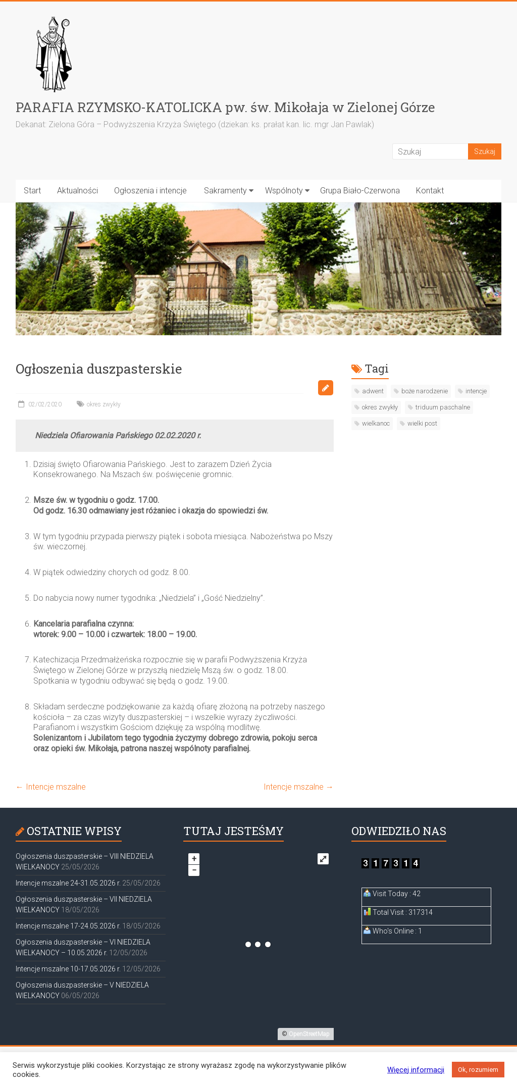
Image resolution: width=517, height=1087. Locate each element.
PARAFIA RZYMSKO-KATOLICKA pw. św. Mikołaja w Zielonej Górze (225, 107)
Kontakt (430, 190)
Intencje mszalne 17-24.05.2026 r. (68, 926)
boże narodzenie (424, 391)
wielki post (422, 423)
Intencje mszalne (51, 787)
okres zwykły (104, 404)
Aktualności (77, 190)
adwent (373, 391)
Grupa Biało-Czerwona (360, 190)
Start (32, 190)
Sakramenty (225, 190)
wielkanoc (376, 423)
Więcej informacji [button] (415, 1069)
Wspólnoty (284, 190)
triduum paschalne (443, 407)
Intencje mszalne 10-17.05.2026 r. (68, 969)
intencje (476, 391)
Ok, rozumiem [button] (478, 1069)
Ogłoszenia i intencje (150, 190)
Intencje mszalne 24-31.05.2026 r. (68, 883)
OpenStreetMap (309, 1034)
